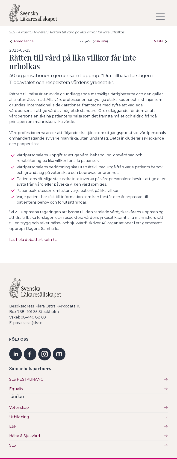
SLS (12, 32)
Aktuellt (24, 32)
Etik (12, 426)
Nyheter (40, 32)
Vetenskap (19, 407)
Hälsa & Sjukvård (24, 436)
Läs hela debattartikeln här (34, 239)
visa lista (100, 41)
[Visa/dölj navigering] (160, 16)
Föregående (21, 41)
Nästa (161, 41)
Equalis (16, 389)
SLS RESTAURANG (26, 379)
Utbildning (19, 417)
